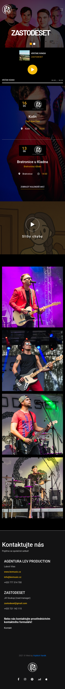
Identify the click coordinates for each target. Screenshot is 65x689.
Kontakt (8, 628)
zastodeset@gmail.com (15, 603)
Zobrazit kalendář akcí (32, 187)
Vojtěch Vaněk (39, 655)
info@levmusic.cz (12, 577)
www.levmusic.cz (12, 572)
